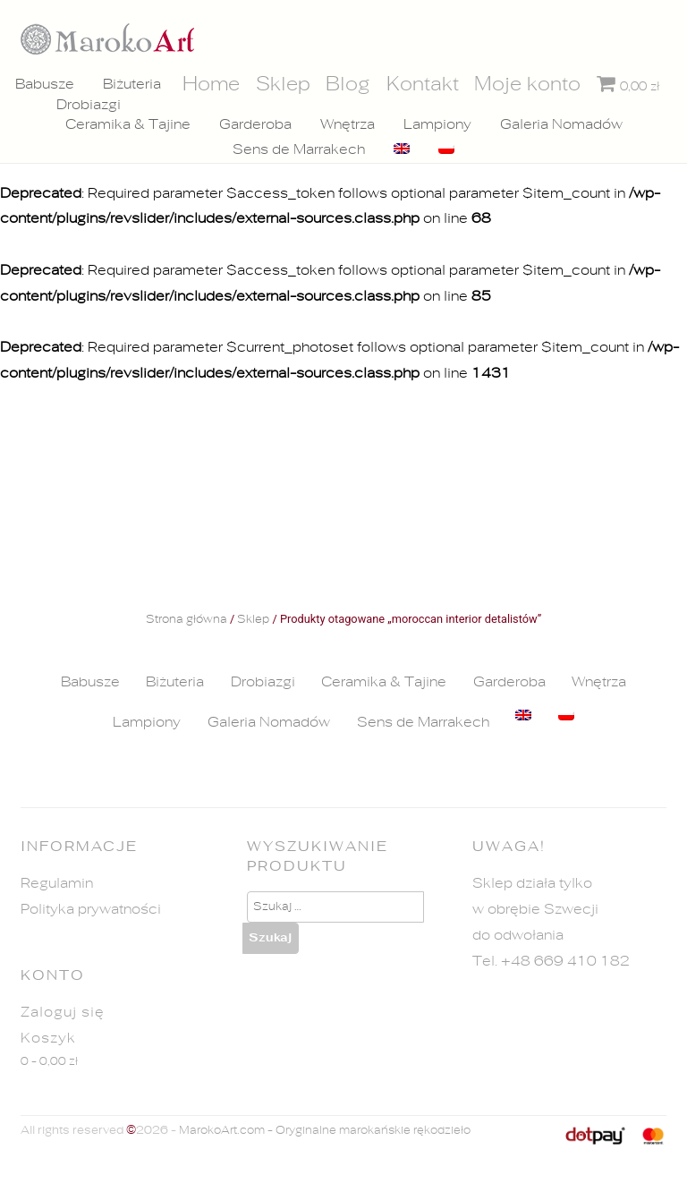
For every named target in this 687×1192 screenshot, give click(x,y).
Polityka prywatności (91, 909)
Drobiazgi (88, 105)
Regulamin (57, 883)
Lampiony (437, 124)
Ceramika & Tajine (128, 124)
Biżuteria (132, 84)
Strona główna (186, 620)
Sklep (253, 620)
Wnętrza (347, 124)
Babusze (44, 84)
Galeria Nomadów (561, 124)
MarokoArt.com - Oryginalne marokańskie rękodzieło (325, 1131)
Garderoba (255, 124)
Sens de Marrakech (299, 149)
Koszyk (48, 1038)
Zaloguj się (63, 1012)
